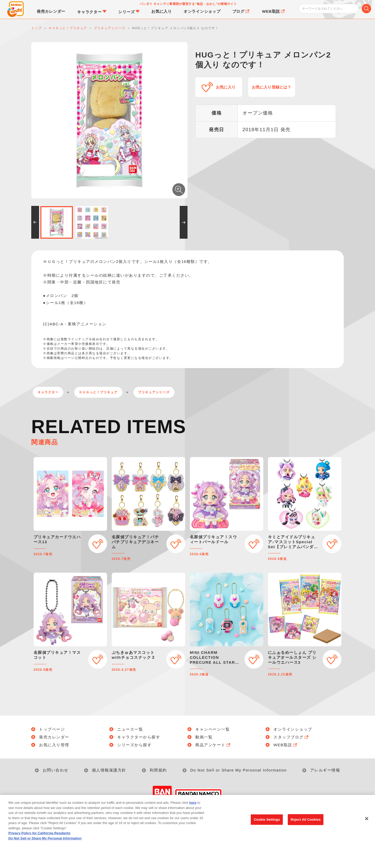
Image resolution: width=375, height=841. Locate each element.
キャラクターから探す (138, 737)
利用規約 (158, 770)
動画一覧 (204, 737)
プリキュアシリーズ (154, 392)
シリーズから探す (134, 745)
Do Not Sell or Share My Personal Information (238, 770)
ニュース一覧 (130, 729)
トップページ (52, 729)
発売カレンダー (54, 737)
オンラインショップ (292, 729)
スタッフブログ (291, 737)
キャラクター (48, 392)
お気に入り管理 (54, 745)
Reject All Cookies (306, 823)
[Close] (366, 822)
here (192, 806)
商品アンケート (213, 745)
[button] (35, 222)
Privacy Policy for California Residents (39, 837)
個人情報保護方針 (109, 770)
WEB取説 (285, 745)
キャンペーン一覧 (212, 729)
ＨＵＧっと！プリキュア (98, 392)
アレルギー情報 (325, 770)
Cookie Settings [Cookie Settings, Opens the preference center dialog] (267, 823)
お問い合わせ (55, 770)
